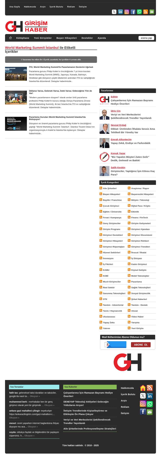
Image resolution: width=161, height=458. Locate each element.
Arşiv (43, 7)
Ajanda (102, 38)
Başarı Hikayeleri (66, 38)
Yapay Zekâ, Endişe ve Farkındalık (130, 143)
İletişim (83, 7)
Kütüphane (22, 38)
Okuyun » (35, 396)
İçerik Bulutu (56, 7)
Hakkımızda (30, 7)
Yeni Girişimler (43, 38)
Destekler (87, 38)
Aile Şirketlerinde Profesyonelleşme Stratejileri (90, 428)
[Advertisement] (127, 65)
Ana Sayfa (14, 7)
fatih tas (13, 392)
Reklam (71, 7)
